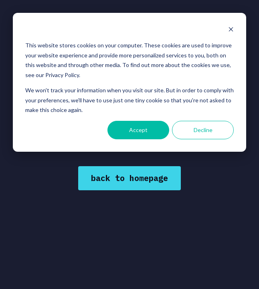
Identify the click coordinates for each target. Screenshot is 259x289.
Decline (203, 129)
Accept (138, 129)
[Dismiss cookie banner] (231, 30)
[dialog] (129, 82)
